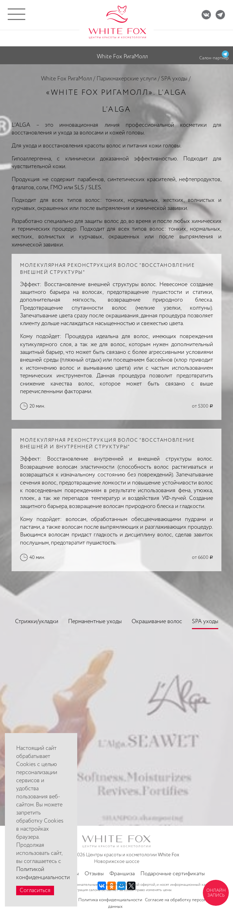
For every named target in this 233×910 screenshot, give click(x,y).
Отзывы (94, 874)
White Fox (168, 854)
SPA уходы (174, 79)
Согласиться (35, 890)
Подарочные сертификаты (172, 874)
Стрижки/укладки (36, 622)
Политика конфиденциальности (110, 900)
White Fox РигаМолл (66, 79)
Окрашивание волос (157, 622)
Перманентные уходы (95, 622)
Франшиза (122, 874)
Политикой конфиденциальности (43, 873)
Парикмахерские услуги (126, 79)
